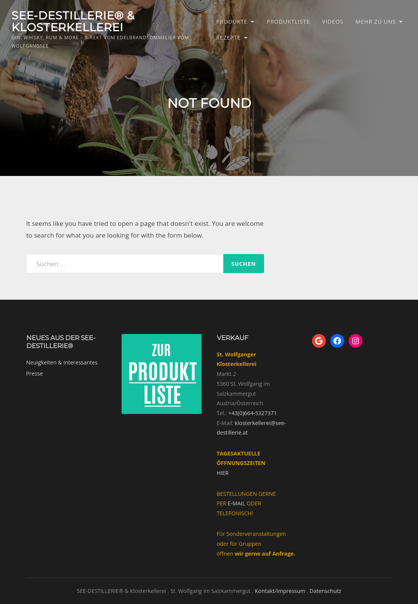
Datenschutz (325, 590)
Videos (332, 21)
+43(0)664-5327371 (252, 413)
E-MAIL (236, 503)
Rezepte (228, 37)
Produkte (232, 21)
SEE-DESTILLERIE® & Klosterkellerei (73, 21)
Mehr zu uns (376, 21)
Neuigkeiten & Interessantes (62, 362)
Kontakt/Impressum (280, 590)
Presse (34, 373)
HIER (223, 472)
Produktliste (288, 21)
